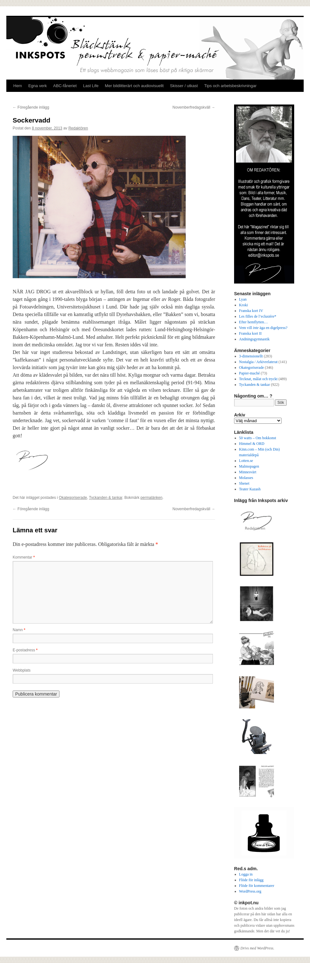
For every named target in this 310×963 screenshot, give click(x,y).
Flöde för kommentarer (256, 885)
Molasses (246, 478)
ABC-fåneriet (65, 85)
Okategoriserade (73, 497)
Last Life (90, 85)
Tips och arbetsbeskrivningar (230, 85)
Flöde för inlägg (251, 880)
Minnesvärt (248, 472)
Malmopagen (249, 466)
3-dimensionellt (251, 356)
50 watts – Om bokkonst (257, 438)
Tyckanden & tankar (105, 497)
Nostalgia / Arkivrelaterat (258, 362)
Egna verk (37, 85)
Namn (19, 630)
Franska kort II (250, 333)
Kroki (243, 305)
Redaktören (78, 128)
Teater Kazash (250, 489)
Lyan (243, 299)
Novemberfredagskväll (193, 107)
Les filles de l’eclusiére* (257, 316)
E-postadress (25, 650)
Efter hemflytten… (253, 322)
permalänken (151, 497)
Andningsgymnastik (254, 339)
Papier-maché (249, 373)
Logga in (246, 874)
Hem (17, 85)
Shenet (244, 483)
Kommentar (24, 557)
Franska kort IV (251, 310)
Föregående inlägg (31, 107)
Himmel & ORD (251, 443)
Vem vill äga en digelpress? (263, 328)
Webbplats (21, 670)
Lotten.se (246, 460)
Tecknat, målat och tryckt (258, 379)
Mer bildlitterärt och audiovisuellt (134, 85)
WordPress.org (250, 891)
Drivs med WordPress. (257, 948)
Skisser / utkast (184, 85)
